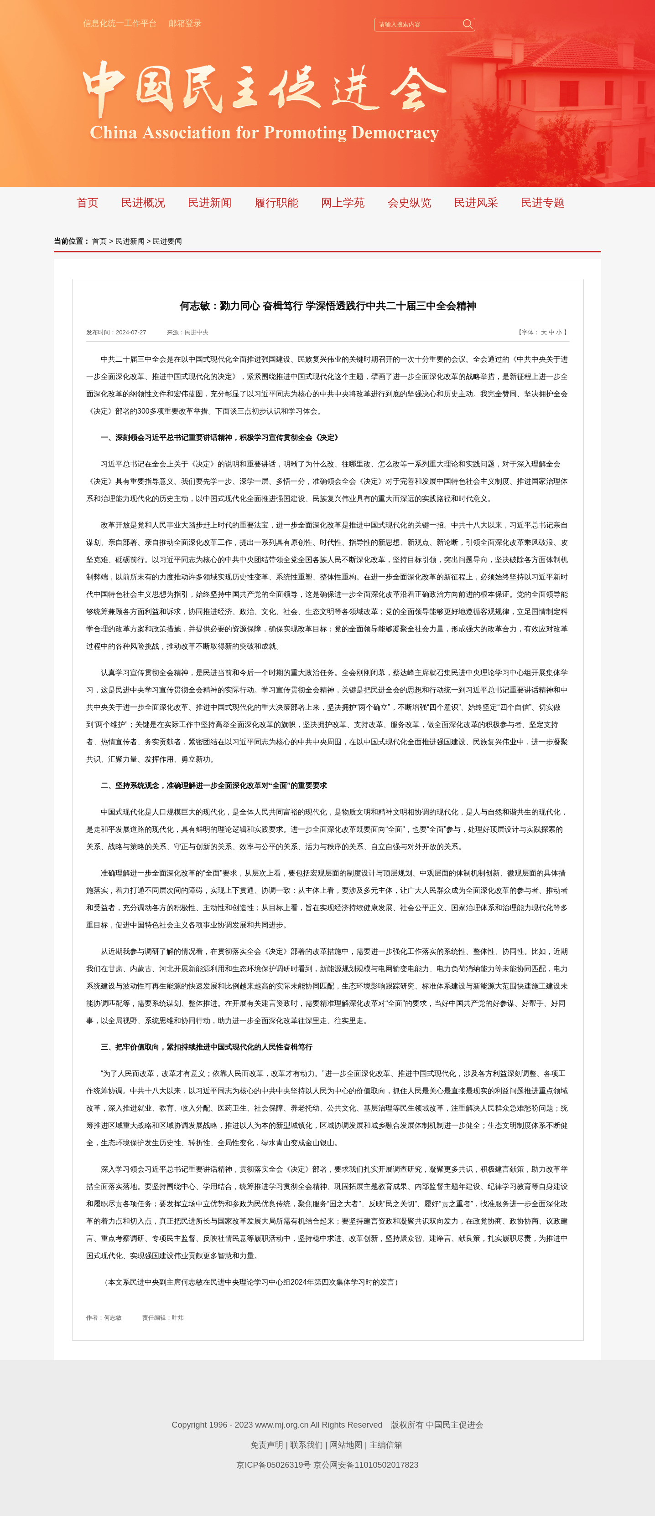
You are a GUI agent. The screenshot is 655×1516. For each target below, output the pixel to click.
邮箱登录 (185, 23)
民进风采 (476, 202)
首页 (88, 202)
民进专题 (543, 202)
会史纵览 (409, 202)
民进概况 (143, 202)
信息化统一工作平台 (120, 23)
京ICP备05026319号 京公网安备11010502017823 (327, 1465)
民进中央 (196, 332)
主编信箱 (385, 1444)
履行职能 (276, 202)
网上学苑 (343, 202)
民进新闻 (210, 202)
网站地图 (346, 1444)
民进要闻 (167, 241)
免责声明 (266, 1444)
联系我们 (306, 1444)
